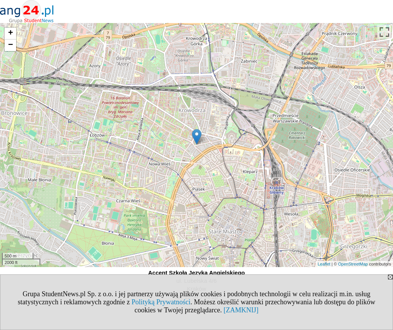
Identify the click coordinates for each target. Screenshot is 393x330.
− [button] (10, 45)
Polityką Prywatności (161, 302)
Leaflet (324, 264)
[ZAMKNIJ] (240, 310)
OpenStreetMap (353, 264)
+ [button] (10, 33)
